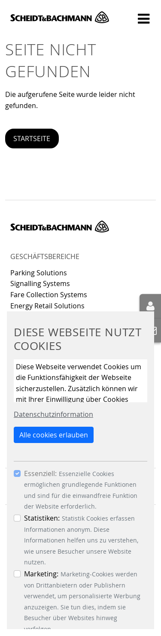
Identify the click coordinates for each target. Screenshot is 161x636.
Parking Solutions (38, 272)
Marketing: (41, 574)
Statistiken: (42, 518)
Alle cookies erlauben (53, 435)
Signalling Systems (40, 283)
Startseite (31, 138)
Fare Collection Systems (48, 294)
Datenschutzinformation (53, 414)
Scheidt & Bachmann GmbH (59, 17)
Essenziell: (40, 473)
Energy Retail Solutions (47, 305)
